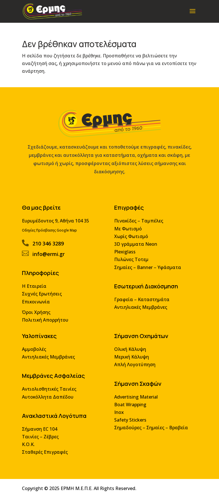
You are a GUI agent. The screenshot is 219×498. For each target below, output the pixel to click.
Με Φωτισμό (127, 234)
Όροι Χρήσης (38, 316)
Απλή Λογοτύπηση (134, 367)
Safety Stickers (130, 421)
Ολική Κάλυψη (129, 352)
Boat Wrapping (130, 406)
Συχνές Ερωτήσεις (43, 298)
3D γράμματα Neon (135, 249)
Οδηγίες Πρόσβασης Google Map (51, 236)
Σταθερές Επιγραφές (46, 453)
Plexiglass (124, 257)
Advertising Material (135, 399)
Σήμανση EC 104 (41, 430)
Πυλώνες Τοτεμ (131, 264)
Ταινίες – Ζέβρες (42, 438)
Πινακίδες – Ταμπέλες (138, 227)
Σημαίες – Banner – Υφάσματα (147, 272)
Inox (119, 414)
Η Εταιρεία (36, 290)
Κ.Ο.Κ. (30, 445)
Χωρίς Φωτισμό (130, 242)
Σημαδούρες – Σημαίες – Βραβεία (150, 429)
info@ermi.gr (50, 259)
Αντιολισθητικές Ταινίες (50, 391)
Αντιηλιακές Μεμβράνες (140, 311)
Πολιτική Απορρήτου (46, 323)
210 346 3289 (49, 248)
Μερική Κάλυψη (131, 359)
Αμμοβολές (36, 352)
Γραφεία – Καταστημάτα (141, 304)
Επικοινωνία (37, 306)
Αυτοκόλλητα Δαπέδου (49, 399)
